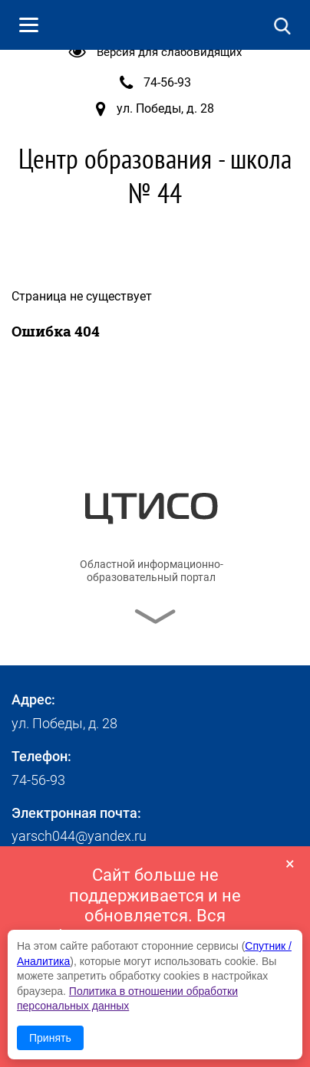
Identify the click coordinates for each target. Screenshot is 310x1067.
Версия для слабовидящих (169, 52)
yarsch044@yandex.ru (79, 836)
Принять (50, 1038)
